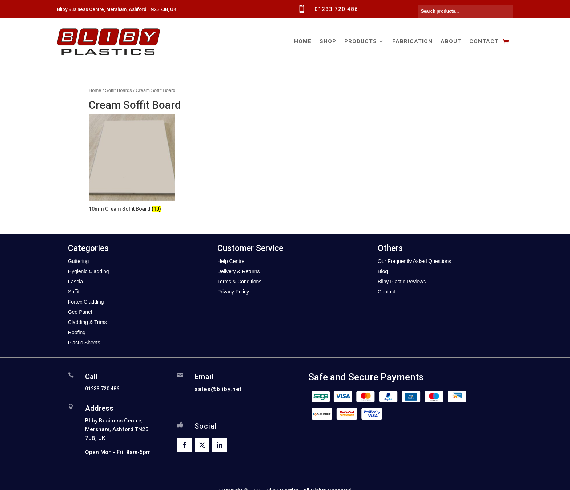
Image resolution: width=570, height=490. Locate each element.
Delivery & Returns (238, 271)
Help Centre (231, 261)
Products (360, 41)
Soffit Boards (118, 90)
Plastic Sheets (84, 342)
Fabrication (412, 41)
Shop (328, 41)
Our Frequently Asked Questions (414, 261)
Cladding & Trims (87, 322)
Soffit (74, 292)
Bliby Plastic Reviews (402, 281)
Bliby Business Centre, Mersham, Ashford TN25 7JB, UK (116, 9)
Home (303, 41)
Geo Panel (80, 312)
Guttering (78, 261)
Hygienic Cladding (88, 271)
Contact (484, 41)
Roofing (76, 332)
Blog (383, 271)
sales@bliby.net (218, 389)
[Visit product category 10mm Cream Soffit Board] (132, 164)
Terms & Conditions (239, 281)
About (451, 41)
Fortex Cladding (86, 302)
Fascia (75, 281)
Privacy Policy (233, 292)
